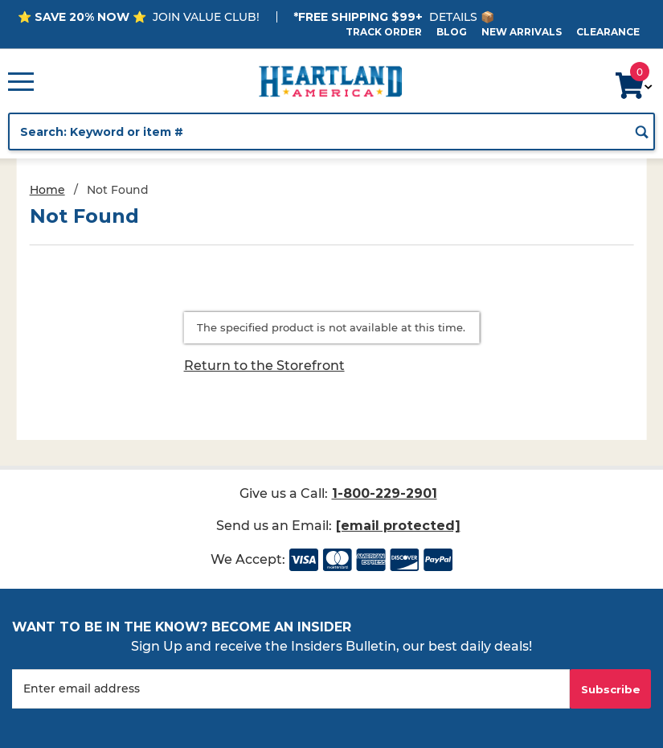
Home (47, 190)
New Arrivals (521, 32)
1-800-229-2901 (384, 493)
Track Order (384, 32)
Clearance (608, 32)
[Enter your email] (291, 689)
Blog (451, 32)
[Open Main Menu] (21, 81)
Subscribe (610, 689)
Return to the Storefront (264, 365)
